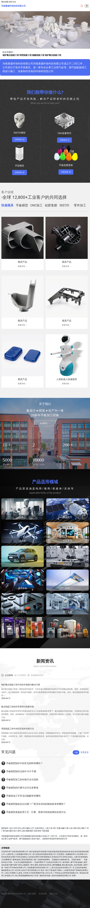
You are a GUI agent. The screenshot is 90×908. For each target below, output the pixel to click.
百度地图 (43, 893)
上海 (47, 828)
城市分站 (12, 2)
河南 (75, 828)
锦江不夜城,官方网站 (54, 870)
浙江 (55, 828)
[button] (79, 44)
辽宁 (33, 828)
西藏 (27, 831)
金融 (22, 635)
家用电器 (67, 635)
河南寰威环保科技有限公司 (13, 6)
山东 (71, 828)
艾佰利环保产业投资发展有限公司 (14, 852)
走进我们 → (45, 423)
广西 (3, 831)
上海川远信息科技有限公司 (60, 868)
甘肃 (35, 831)
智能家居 (67, 540)
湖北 (79, 828)
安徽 (59, 828)
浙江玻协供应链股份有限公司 (44, 854)
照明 (67, 588)
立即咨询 (19, 139)
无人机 (22, 540)
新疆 (47, 831)
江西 (67, 828)
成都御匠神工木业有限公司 (76, 854)
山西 (23, 828)
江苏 (51, 828)
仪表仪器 (67, 564)
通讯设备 (22, 588)
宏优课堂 (60, 854)
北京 (11, 828)
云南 (23, 831)
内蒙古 (28, 828)
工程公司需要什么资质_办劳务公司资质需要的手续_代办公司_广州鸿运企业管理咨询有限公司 (41, 873)
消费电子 (22, 612)
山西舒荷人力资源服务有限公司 (18, 854)
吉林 (37, 828)
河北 (19, 828)
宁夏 (43, 831)
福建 (63, 828)
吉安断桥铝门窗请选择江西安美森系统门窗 (19, 860)
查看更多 (81, 752)
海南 (7, 831)
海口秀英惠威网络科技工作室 (26, 876)
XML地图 (32, 893)
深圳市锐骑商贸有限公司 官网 (63, 876)
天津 (15, 828)
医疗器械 (67, 612)
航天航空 (67, 517)
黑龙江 (41, 828)
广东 (87, 828)
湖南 (83, 828)
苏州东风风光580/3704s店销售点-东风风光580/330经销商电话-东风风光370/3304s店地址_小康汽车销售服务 (44, 857)
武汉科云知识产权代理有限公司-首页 (29, 870)
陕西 (31, 831)
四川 (15, 831)
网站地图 (4, 2)
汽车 (22, 564)
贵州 (19, 831)
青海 (39, 831)
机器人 (22, 517)
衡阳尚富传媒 (45, 876)
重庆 (11, 831)
